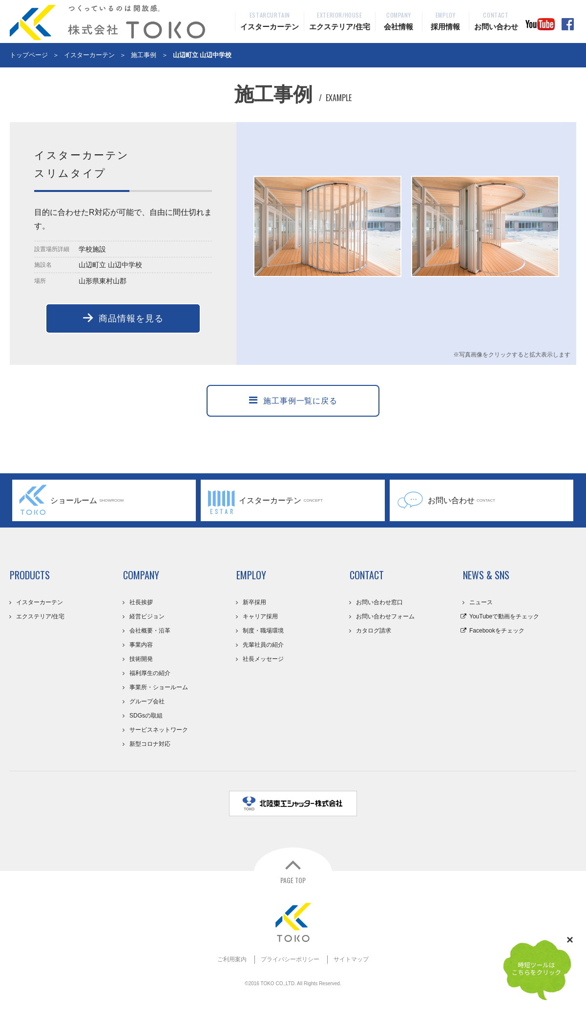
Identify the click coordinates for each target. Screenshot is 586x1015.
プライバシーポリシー (290, 959)
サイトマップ (351, 959)
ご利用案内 (232, 959)
